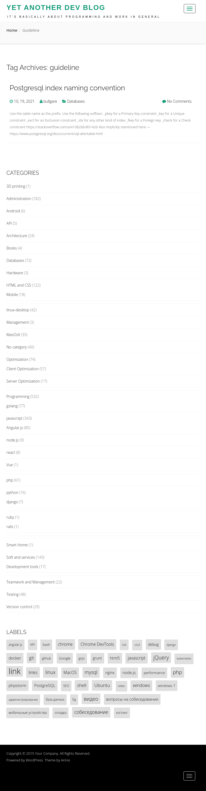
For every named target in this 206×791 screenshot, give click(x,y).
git (31, 658)
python (12, 492)
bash (46, 644)
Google (65, 658)
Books (11, 248)
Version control (19, 606)
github (46, 658)
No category (16, 347)
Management (17, 322)
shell (81, 685)
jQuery (161, 657)
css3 (137, 645)
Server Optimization (23, 381)
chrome (65, 644)
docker (15, 658)
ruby (10, 517)
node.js (12, 440)
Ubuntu (102, 685)
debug (153, 644)
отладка (60, 712)
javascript (14, 418)
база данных (55, 699)
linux (50, 672)
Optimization (17, 359)
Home (11, 30)
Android (13, 210)
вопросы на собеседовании (132, 699)
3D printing (15, 186)
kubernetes (184, 658)
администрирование (23, 699)
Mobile (12, 294)
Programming (17, 396)
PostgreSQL (44, 685)
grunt (97, 658)
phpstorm (17, 685)
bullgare (50, 101)
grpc (82, 658)
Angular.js (14, 427)
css (124, 644)
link (15, 671)
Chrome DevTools (97, 644)
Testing (12, 594)
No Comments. (179, 101)
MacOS (70, 672)
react (10, 452)
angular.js (15, 644)
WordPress (34, 760)
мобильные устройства (28, 712)
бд (74, 699)
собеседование (91, 712)
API (9, 223)
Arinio (65, 760)
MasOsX (13, 334)
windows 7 (166, 685)
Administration (18, 198)
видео (91, 698)
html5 (115, 658)
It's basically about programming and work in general (83, 16)
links (32, 672)
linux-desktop (17, 309)
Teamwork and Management (30, 582)
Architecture (16, 235)
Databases (76, 101)
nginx (110, 672)
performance (154, 672)
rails (9, 526)
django (12, 501)
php (9, 480)
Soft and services (20, 557)
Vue (9, 464)
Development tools (22, 566)
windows (141, 685)
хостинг (122, 712)
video (121, 686)
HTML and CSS (18, 285)
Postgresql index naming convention (67, 88)
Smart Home (17, 544)
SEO (66, 685)
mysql (91, 672)
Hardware (14, 272)
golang (12, 405)
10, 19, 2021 (24, 101)
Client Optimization (22, 368)
